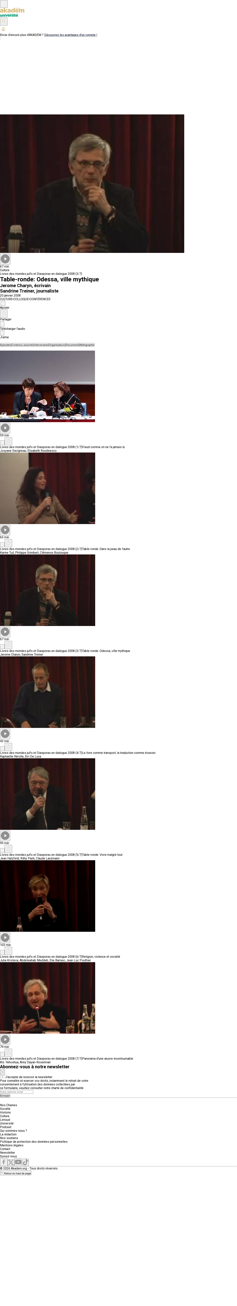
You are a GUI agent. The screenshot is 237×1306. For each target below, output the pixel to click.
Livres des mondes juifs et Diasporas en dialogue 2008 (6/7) (41, 956)
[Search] (16, 1092)
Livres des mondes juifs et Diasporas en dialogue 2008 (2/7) (41, 549)
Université (7, 1123)
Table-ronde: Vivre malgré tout (102, 855)
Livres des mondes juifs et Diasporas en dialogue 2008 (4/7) (41, 753)
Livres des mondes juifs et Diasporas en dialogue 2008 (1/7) (41, 447)
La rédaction (8, 1134)
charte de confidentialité (67, 1088)
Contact (5, 1149)
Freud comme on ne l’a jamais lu (103, 447)
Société (5, 1109)
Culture (4, 1116)
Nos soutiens (9, 1138)
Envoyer (5, 1095)
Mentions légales (11, 1145)
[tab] (5, 345)
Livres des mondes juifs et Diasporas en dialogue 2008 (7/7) (41, 1058)
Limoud (5, 1120)
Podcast (5, 1127)
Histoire (5, 1112)
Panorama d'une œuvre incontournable (107, 1058)
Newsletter (7, 1152)
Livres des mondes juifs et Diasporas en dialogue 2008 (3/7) (41, 274)
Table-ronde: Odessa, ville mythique (106, 651)
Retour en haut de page (15, 1173)
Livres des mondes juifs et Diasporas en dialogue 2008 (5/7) (41, 855)
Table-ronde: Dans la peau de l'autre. (106, 549)
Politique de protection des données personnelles (34, 1141)
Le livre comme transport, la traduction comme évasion (118, 753)
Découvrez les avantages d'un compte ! (70, 35)
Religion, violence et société (101, 956)
